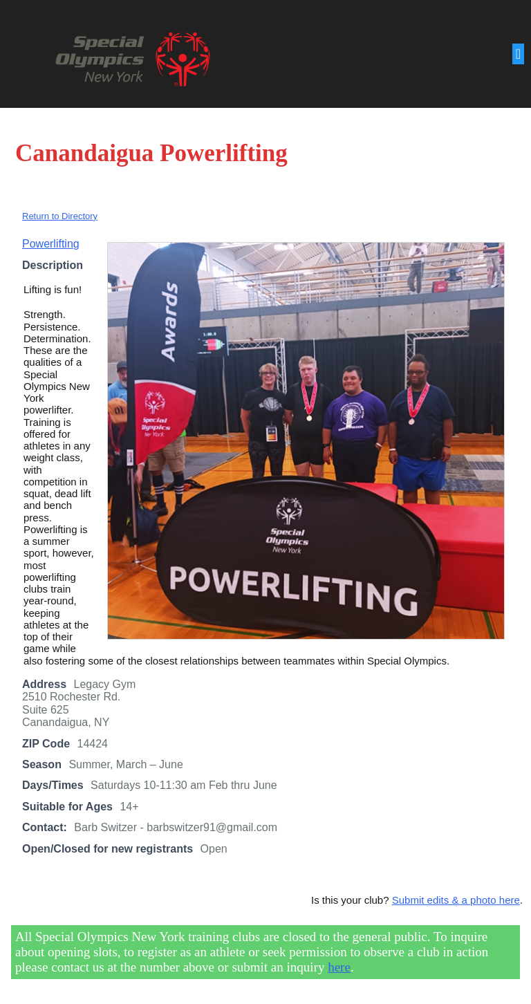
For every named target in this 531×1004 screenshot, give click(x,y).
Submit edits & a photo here (456, 900)
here (339, 967)
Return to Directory (59, 216)
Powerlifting (51, 244)
